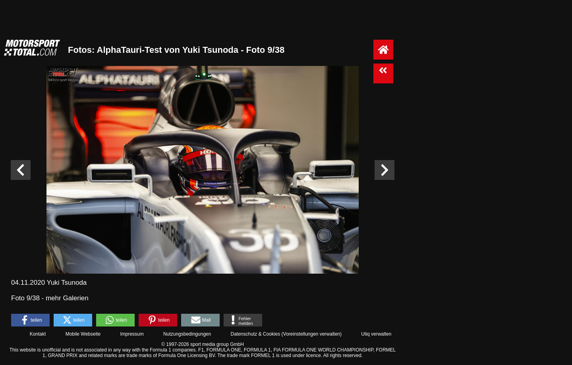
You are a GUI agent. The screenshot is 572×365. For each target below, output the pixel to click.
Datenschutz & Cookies (255, 334)
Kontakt (38, 334)
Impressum (131, 334)
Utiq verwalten (376, 334)
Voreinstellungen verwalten (311, 334)
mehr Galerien (67, 298)
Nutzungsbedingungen (187, 334)
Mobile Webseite (83, 334)
